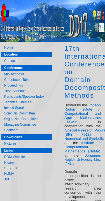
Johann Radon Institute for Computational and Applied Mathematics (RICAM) (82, 113)
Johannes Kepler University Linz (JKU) (82, 159)
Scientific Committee (19, 113)
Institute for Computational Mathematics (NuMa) (82, 147)
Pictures (10, 143)
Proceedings (13, 85)
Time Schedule (15, 91)
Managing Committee (20, 124)
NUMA (9, 174)
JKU (7, 179)
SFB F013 (11, 168)
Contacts (10, 61)
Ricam (9, 162)
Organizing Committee (21, 119)
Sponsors (11, 130)
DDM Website (14, 157)
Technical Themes (17, 102)
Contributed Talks (17, 80)
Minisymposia (14, 74)
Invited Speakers (16, 108)
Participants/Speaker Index (24, 97)
